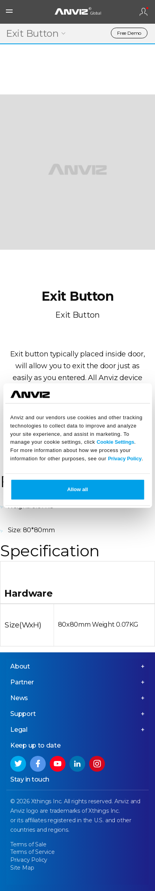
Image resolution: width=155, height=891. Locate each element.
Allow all (77, 489)
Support (23, 714)
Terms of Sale (28, 844)
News (19, 698)
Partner (22, 682)
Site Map (22, 867)
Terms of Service (32, 851)
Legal (19, 729)
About (20, 666)
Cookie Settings (115, 442)
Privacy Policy (125, 459)
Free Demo (129, 33)
